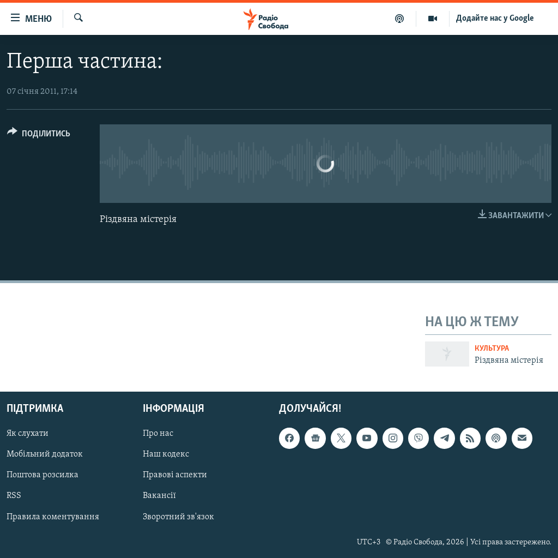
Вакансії (159, 495)
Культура (492, 349)
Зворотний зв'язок (178, 516)
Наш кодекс (166, 454)
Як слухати (27, 433)
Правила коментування (53, 516)
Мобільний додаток (45, 454)
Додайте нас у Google (495, 18)
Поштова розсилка (42, 475)
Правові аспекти (175, 475)
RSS (14, 495)
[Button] (38, 135)
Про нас (158, 433)
